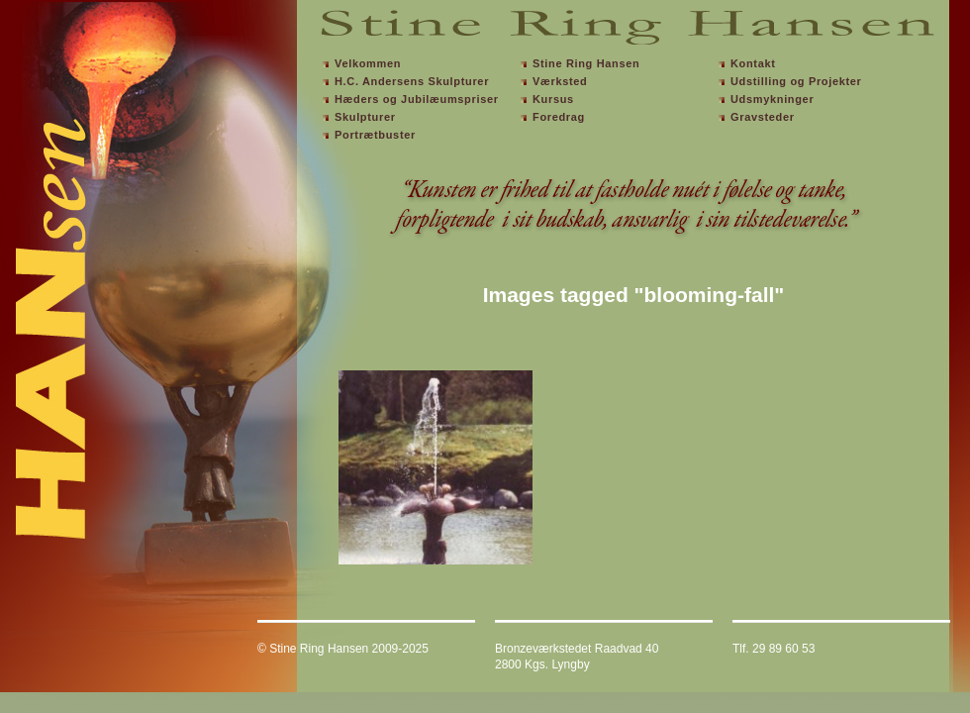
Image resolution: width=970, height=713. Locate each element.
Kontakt (753, 63)
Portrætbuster (375, 135)
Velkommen (368, 63)
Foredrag (559, 117)
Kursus (553, 99)
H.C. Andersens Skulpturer (412, 81)
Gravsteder (762, 117)
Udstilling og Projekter (796, 81)
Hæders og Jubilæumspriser (417, 99)
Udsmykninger (772, 99)
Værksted (560, 81)
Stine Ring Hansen (586, 63)
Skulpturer (365, 117)
